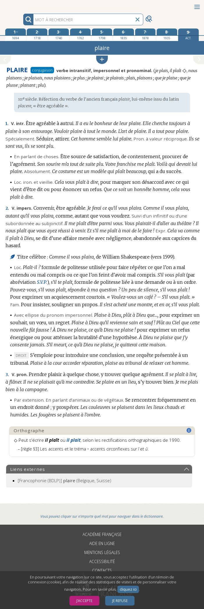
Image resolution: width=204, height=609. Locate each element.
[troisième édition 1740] (59, 35)
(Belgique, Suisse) (64, 480)
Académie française (102, 534)
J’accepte (84, 600)
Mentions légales (102, 552)
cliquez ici (128, 589)
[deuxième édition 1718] (37, 35)
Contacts (102, 570)
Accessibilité (102, 561)
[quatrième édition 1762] (80, 35)
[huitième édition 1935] (167, 35)
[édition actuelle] (188, 35)
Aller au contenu (23, 5)
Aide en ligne (102, 543)
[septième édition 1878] (145, 35)
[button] (102, 60)
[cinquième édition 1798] (102, 35)
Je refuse (120, 600)
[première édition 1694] (15, 35)
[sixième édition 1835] (123, 35)
